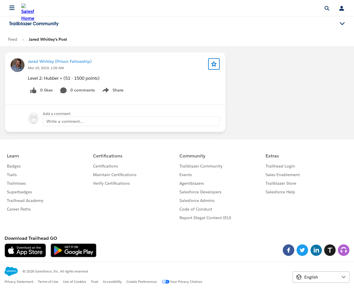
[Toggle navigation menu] (342, 23)
